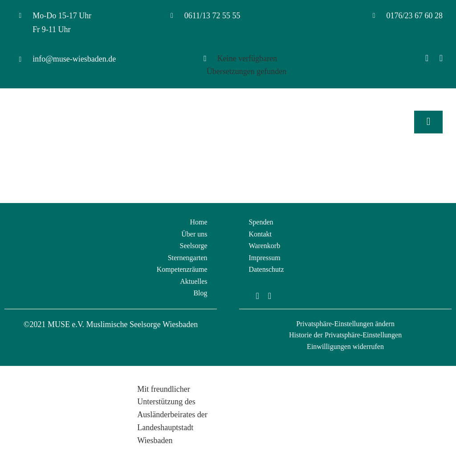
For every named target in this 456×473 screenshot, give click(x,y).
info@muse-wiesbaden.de (74, 58)
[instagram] (269, 295)
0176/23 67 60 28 (414, 15)
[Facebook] (426, 58)
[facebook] (257, 295)
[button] (345, 324)
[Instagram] (441, 58)
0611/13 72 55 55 (212, 15)
